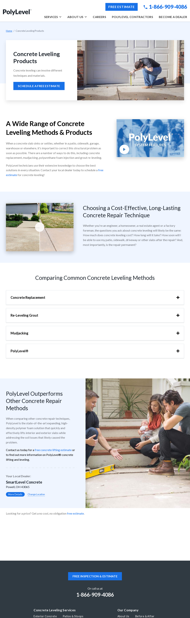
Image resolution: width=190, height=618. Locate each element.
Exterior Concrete (45, 616)
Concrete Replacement (28, 297)
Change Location (36, 494)
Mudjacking (19, 333)
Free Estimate (121, 7)
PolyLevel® (19, 351)
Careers (99, 17)
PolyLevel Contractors (132, 17)
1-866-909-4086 (165, 7)
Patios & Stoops (73, 616)
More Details (15, 494)
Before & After (145, 616)
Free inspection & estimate (95, 576)
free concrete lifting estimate (53, 450)
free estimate (75, 513)
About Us (77, 17)
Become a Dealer (173, 17)
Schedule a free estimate (39, 86)
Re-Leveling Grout (24, 315)
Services (53, 17)
